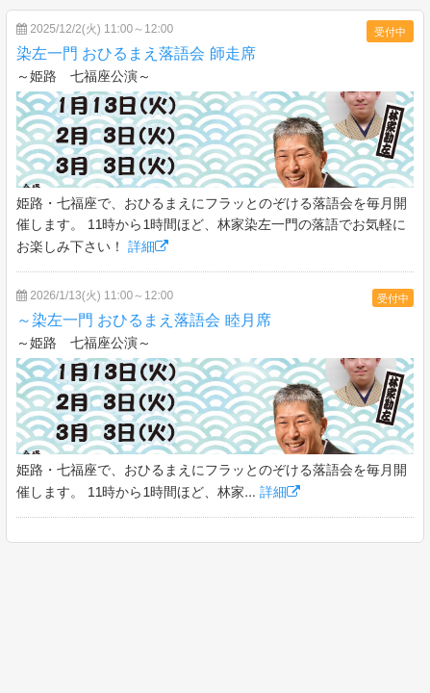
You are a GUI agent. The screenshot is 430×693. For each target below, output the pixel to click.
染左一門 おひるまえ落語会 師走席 (136, 53)
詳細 (148, 246)
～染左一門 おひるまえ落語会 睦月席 (143, 320)
